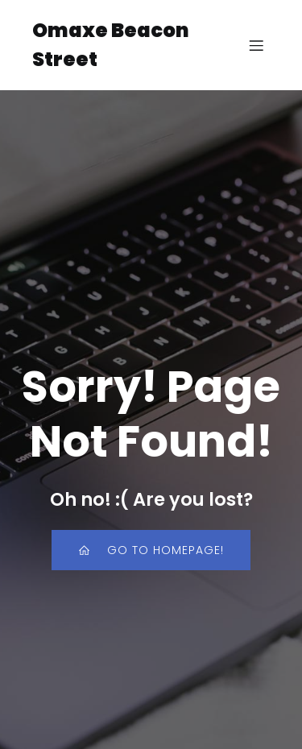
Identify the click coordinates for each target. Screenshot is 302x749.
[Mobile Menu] (256, 45)
